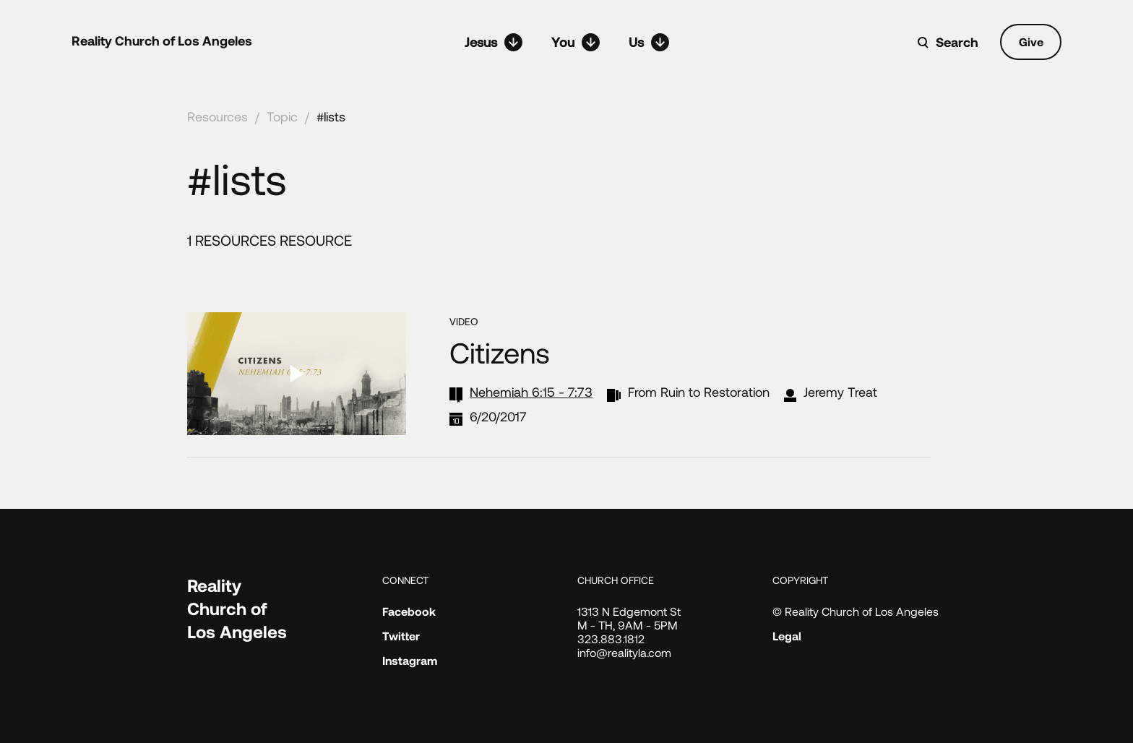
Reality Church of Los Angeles (162, 40)
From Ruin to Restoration (699, 392)
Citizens (499, 352)
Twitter (401, 636)
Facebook (409, 611)
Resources (217, 116)
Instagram (409, 660)
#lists (330, 116)
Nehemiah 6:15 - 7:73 (531, 392)
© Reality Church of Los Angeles (855, 611)
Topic (282, 116)
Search (957, 42)
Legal (786, 636)
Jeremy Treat (840, 392)
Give (1031, 41)
